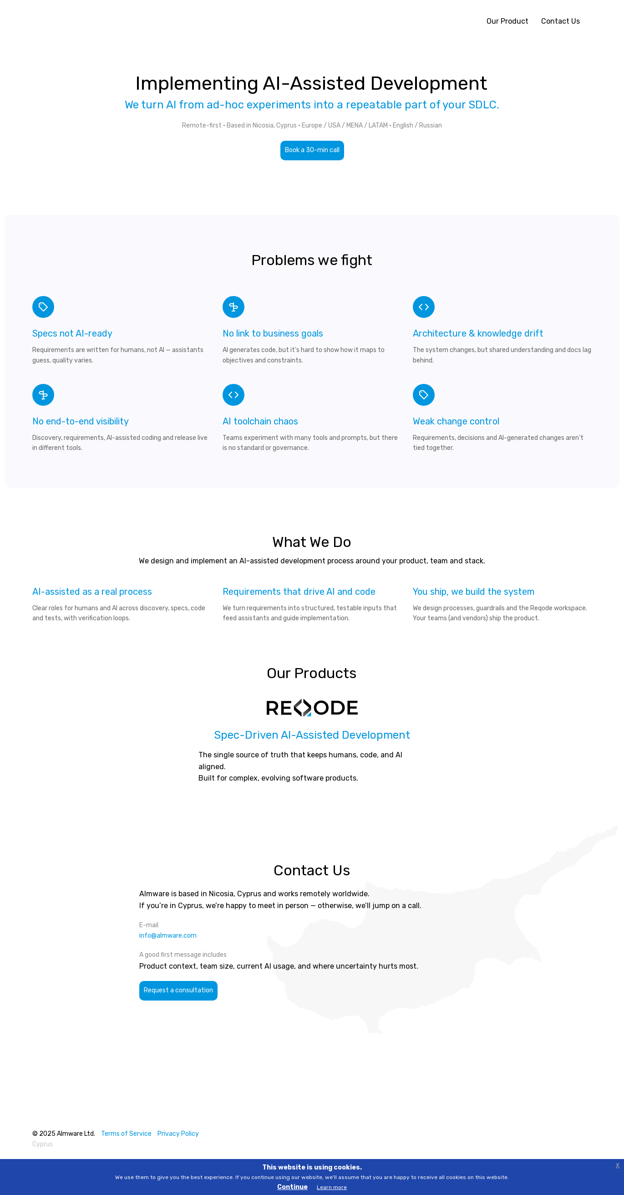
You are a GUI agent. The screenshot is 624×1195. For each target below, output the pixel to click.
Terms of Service (126, 1134)
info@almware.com (168, 936)
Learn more (332, 1187)
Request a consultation (178, 990)
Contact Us (560, 21)
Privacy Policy (178, 1134)
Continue (292, 1187)
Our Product (507, 21)
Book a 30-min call (312, 150)
